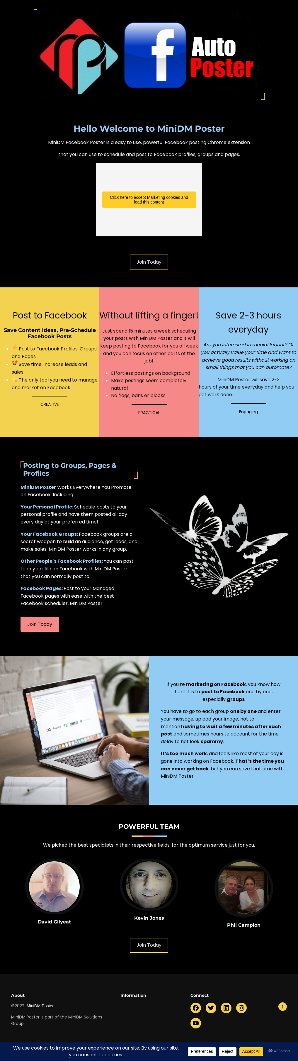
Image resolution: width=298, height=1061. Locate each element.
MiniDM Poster (40, 1006)
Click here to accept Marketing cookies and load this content (149, 199)
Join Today (149, 262)
